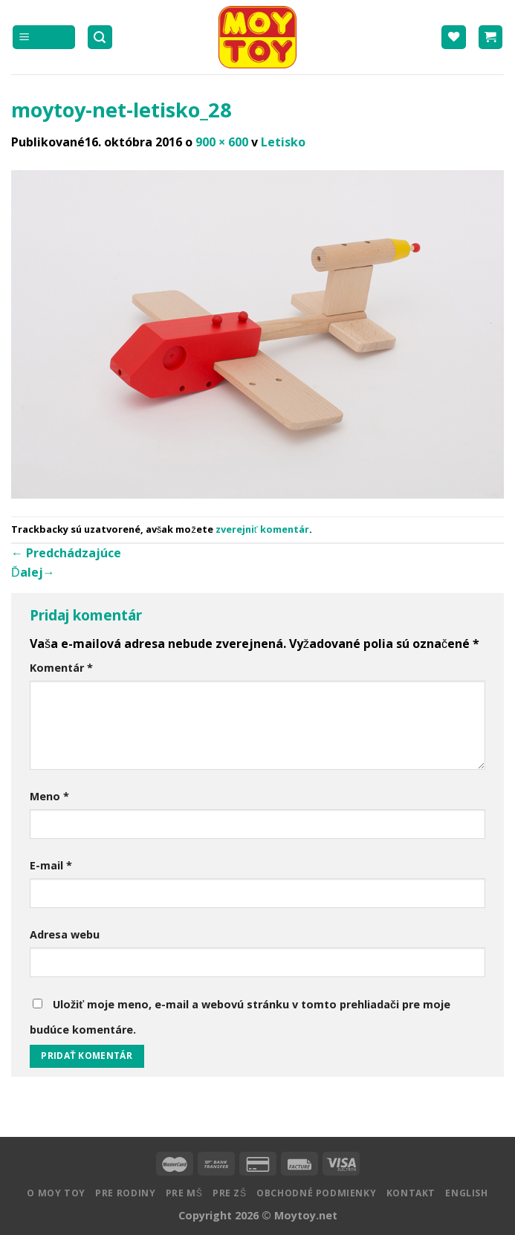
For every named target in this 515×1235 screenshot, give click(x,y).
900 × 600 (221, 142)
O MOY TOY (56, 1193)
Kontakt (410, 1193)
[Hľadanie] (100, 37)
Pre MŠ (184, 1193)
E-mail (51, 865)
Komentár (61, 668)
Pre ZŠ (230, 1193)
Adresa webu (65, 934)
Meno (49, 796)
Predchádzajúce (66, 553)
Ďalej (33, 572)
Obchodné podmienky (316, 1193)
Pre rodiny (125, 1193)
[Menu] (44, 37)
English (466, 1193)
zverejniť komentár (262, 529)
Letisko (283, 142)
